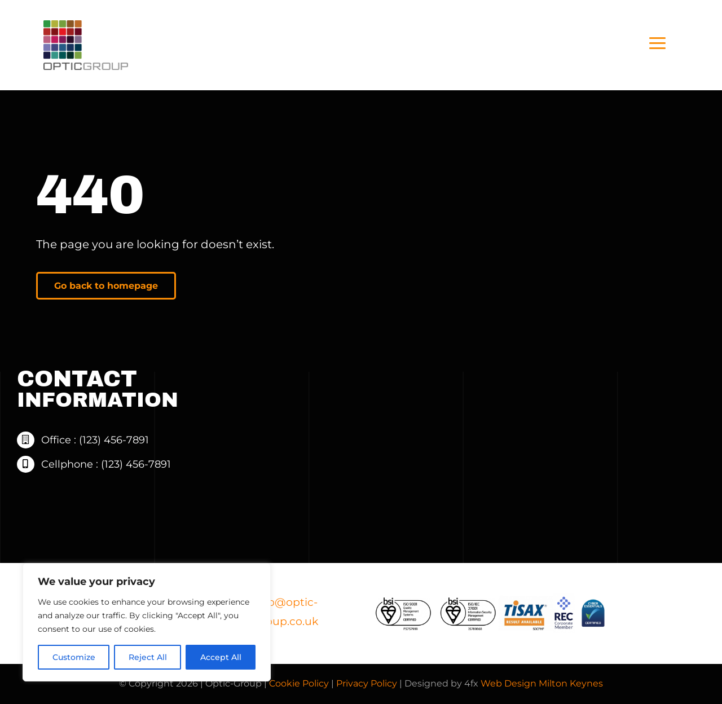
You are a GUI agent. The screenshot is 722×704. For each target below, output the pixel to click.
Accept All (220, 657)
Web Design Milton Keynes (542, 683)
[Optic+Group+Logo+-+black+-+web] (85, 26)
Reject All (148, 657)
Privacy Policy (366, 683)
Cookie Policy (299, 683)
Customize (73, 657)
